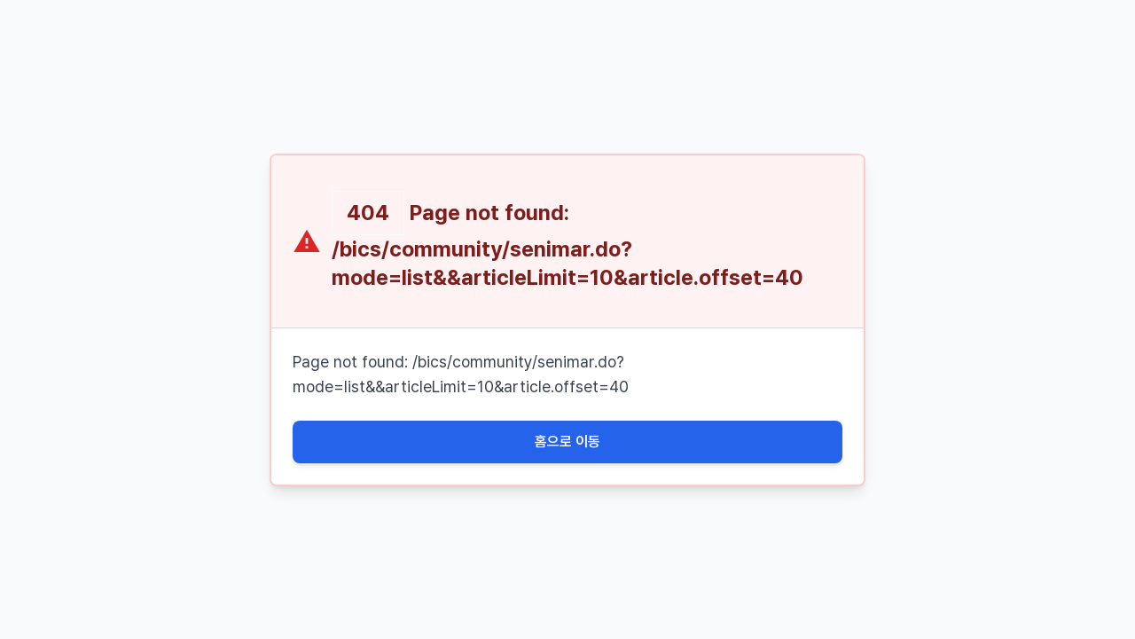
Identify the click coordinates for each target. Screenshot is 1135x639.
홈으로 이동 (567, 441)
